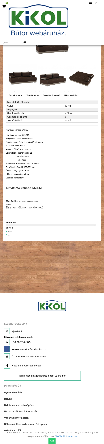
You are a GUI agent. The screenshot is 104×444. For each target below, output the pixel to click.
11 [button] (56, 92)
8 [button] (43, 92)
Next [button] (98, 78)
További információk (66, 436)
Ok (52, 441)
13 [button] (64, 92)
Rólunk (8, 399)
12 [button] (60, 92)
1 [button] (14, 92)
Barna (9, 232)
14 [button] (68, 92)
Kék (8, 235)
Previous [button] (6, 78)
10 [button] (52, 92)
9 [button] (47, 92)
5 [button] (31, 92)
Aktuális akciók (13, 430)
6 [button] (35, 92)
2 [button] (18, 92)
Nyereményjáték (13, 392)
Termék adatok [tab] (15, 95)
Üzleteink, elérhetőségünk (19, 405)
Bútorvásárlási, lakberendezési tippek (25, 424)
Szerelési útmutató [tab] (51, 95)
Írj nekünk (13, 331)
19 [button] (89, 92)
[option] (22, 78)
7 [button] (39, 92)
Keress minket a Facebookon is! (25, 349)
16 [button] (76, 92)
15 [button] (72, 92)
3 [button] (23, 92)
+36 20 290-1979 (18, 340)
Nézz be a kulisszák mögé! (22, 366)
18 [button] (85, 92)
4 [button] (27, 92)
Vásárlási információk (16, 418)
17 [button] (81, 92)
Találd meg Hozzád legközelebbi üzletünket (42, 376)
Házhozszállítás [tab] (71, 95)
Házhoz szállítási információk (20, 411)
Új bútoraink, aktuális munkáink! (25, 356)
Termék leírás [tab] (33, 95)
